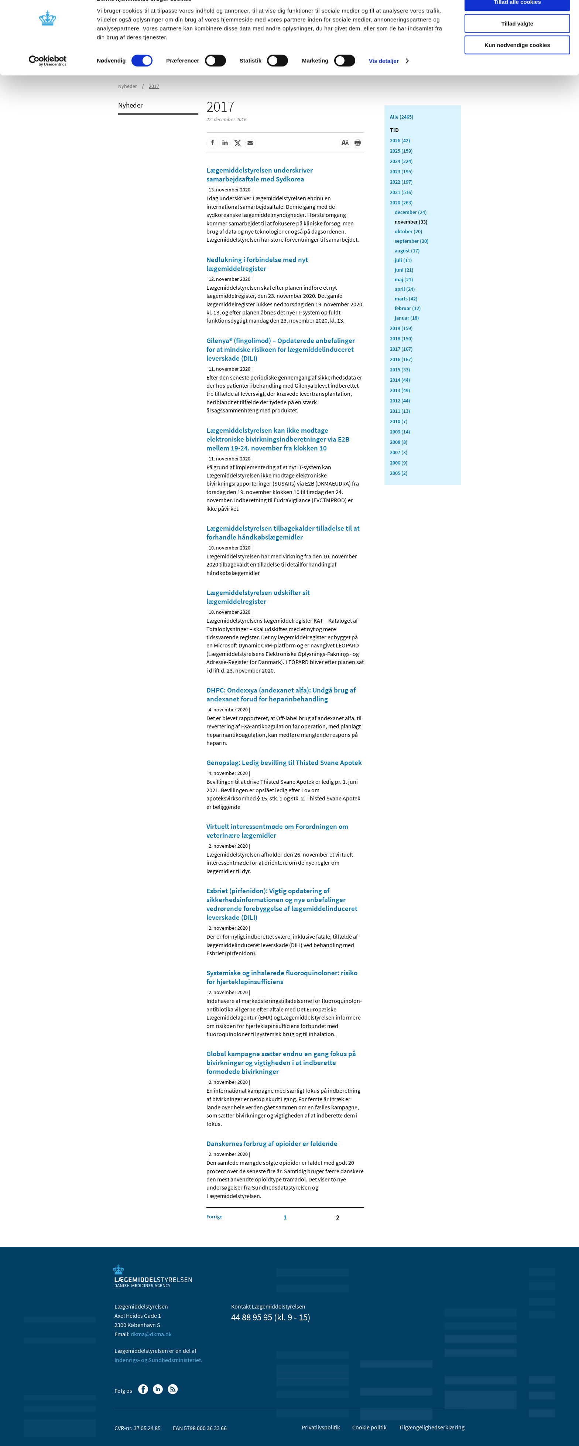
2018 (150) (401, 338)
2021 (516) (401, 192)
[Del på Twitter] (237, 143)
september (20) (412, 241)
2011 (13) (400, 411)
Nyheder (130, 105)
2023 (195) (401, 171)
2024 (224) (401, 161)
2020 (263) (401, 202)
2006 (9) (399, 462)
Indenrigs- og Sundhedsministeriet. (158, 1360)
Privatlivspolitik (321, 1427)
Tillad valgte (517, 40)
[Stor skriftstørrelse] (345, 143)
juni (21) (404, 269)
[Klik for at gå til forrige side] (214, 1216)
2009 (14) (400, 431)
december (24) (411, 212)
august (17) (407, 250)
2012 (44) (400, 400)
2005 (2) (399, 473)
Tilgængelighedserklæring (432, 1427)
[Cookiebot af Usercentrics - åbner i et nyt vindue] (48, 77)
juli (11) (403, 260)
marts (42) (406, 298)
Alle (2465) (402, 116)
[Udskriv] (357, 143)
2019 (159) (401, 328)
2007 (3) (399, 452)
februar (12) (408, 308)
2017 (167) (401, 349)
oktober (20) (408, 231)
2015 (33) (400, 369)
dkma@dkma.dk (151, 1334)
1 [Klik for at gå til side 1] (285, 1217)
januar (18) (407, 317)
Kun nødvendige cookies (517, 61)
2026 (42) (400, 140)
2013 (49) (400, 390)
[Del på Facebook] (212, 143)
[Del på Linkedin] (225, 143)
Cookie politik (369, 1427)
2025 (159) (401, 150)
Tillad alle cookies (517, 18)
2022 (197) (401, 181)
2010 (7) (399, 421)
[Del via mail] (250, 143)
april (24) (405, 289)
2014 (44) (400, 380)
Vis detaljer (384, 77)
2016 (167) (401, 359)
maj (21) (404, 279)
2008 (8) (399, 442)
